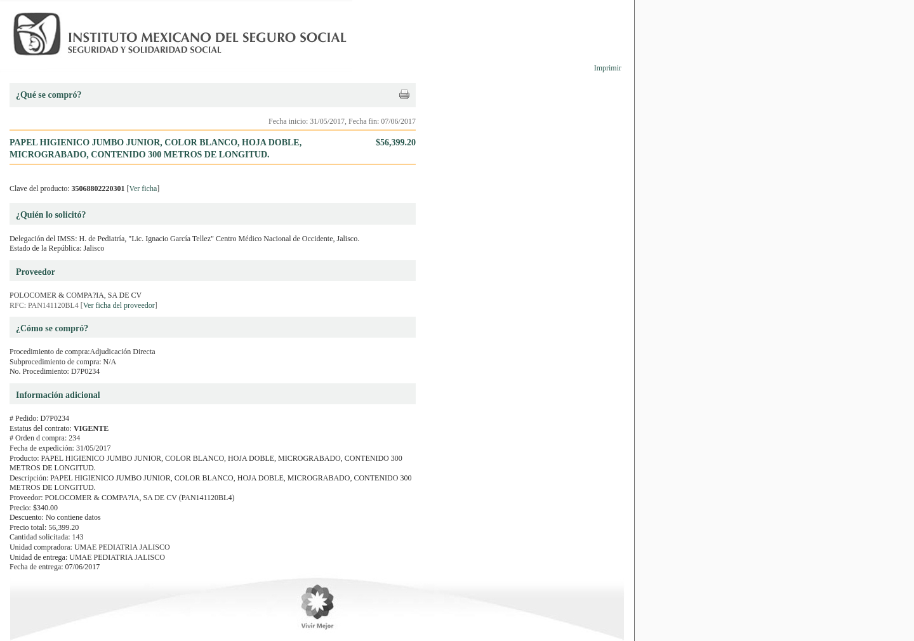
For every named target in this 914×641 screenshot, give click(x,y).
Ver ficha (143, 188)
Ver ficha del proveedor (119, 305)
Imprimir (607, 67)
